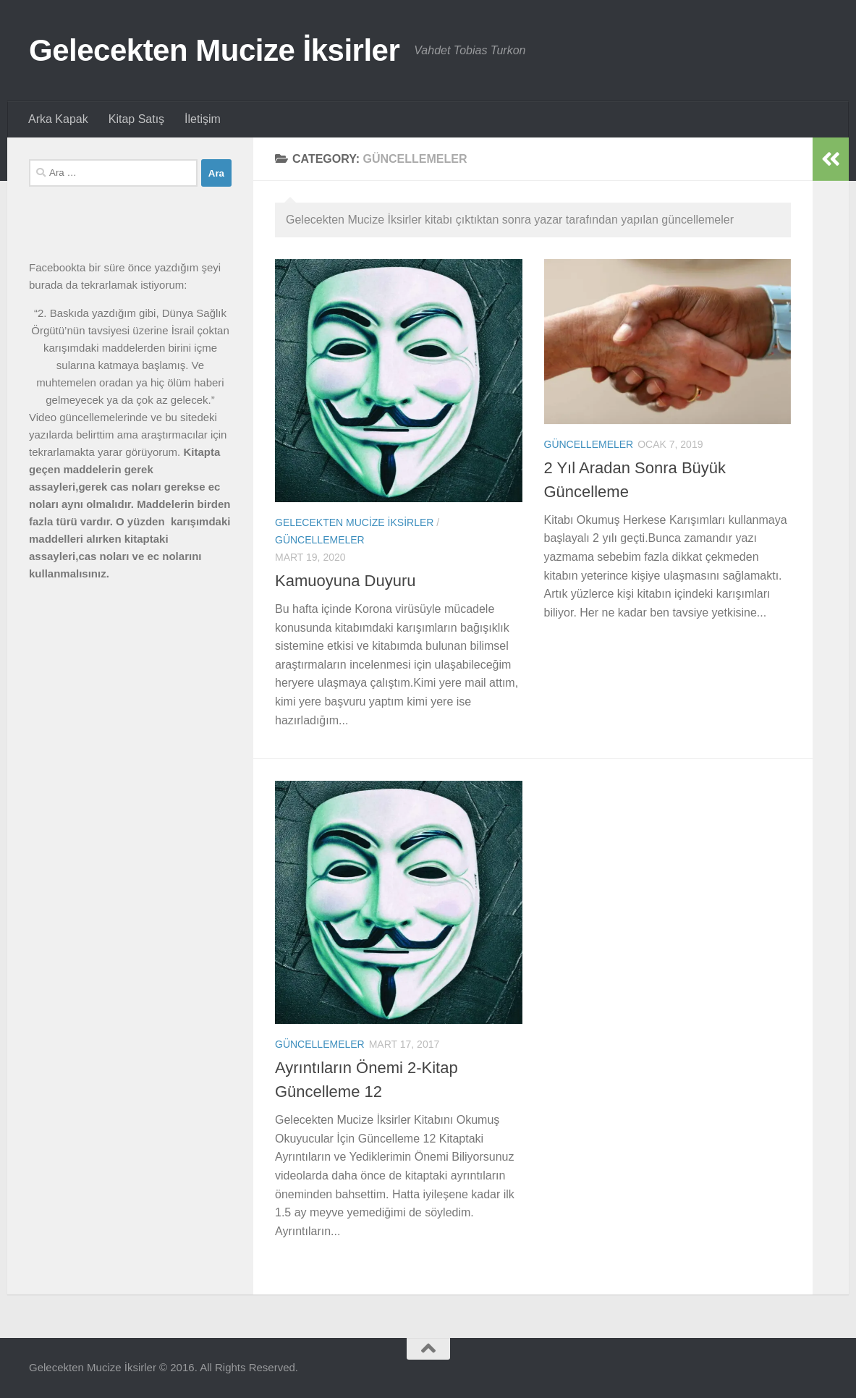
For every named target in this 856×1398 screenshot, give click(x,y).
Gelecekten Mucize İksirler (214, 50)
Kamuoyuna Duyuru (345, 581)
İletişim (203, 119)
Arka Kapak (58, 119)
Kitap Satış (136, 119)
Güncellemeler (320, 540)
